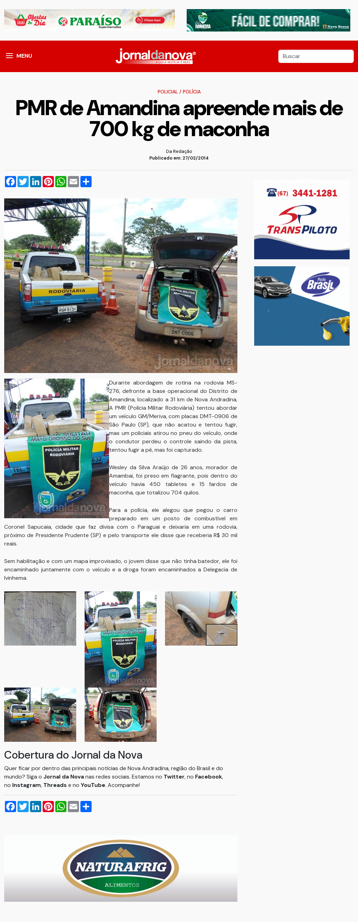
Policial (168, 92)
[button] (9, 56)
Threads (55, 785)
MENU (24, 55)
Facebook (208, 776)
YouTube (93, 785)
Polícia (192, 92)
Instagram (26, 785)
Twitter (174, 776)
